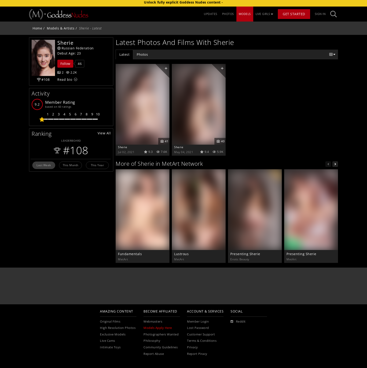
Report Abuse (153, 354)
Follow (65, 63)
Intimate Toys (110, 347)
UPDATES (210, 14)
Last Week (44, 165)
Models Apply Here (157, 328)
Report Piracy (197, 354)
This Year (97, 165)
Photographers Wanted (161, 334)
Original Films (110, 322)
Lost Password (198, 328)
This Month (70, 165)
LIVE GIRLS (264, 14)
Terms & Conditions (202, 341)
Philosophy (151, 341)
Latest (124, 54)
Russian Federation (75, 48)
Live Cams (107, 341)
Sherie (122, 147)
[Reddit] (238, 322)
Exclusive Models (112, 334)
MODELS (245, 14)
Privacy (192, 347)
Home (37, 28)
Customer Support (201, 334)
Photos (142, 54)
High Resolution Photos (118, 328)
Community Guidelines (160, 347)
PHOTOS (228, 14)
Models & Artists (60, 28)
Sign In (320, 14)
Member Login (198, 322)
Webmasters (152, 322)
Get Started (294, 14)
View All (104, 133)
